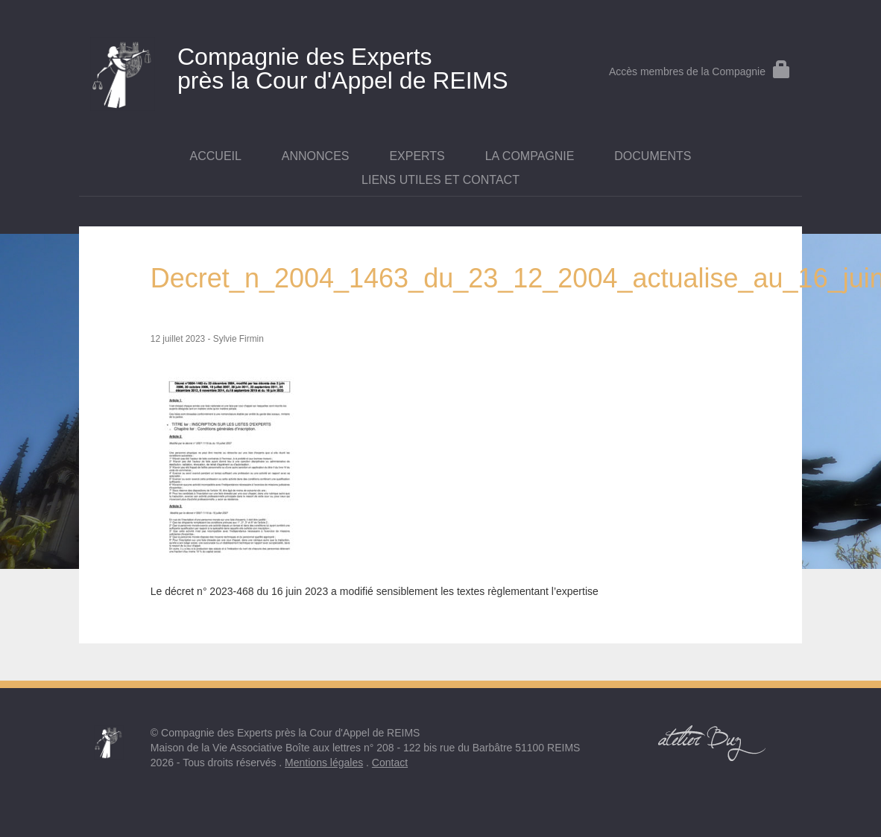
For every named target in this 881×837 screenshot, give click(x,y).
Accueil (215, 156)
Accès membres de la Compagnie (700, 71)
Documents (652, 156)
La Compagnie (530, 156)
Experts (416, 156)
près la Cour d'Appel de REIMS (320, 65)
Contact (390, 762)
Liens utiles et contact (440, 180)
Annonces (316, 156)
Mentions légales (324, 762)
